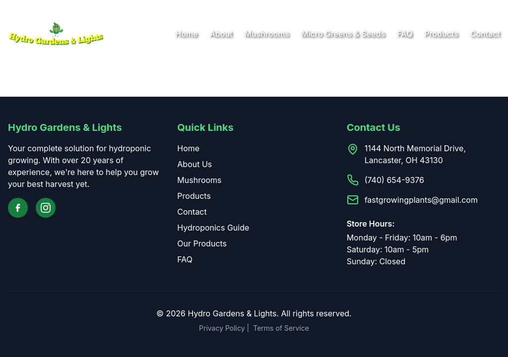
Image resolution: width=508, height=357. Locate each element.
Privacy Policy (222, 328)
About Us (194, 164)
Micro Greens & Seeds (343, 34)
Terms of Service (281, 328)
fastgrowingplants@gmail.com (421, 200)
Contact (485, 34)
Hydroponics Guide (213, 228)
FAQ (404, 34)
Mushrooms (266, 34)
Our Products (202, 243)
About (221, 34)
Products (441, 34)
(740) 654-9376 (394, 180)
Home (186, 34)
